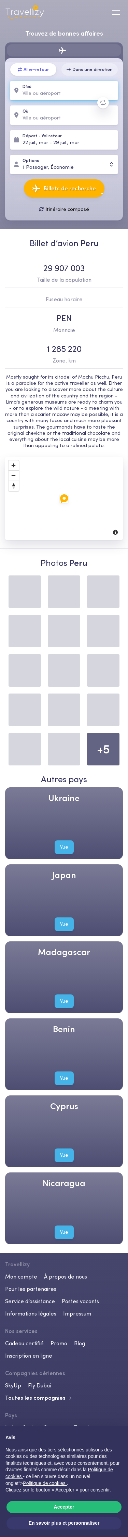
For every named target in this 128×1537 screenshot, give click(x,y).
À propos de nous (65, 1276)
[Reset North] (14, 486)
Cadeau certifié (24, 1343)
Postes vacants (80, 1301)
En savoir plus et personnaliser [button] (64, 1523)
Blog (79, 1343)
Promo (59, 1343)
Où (25, 111)
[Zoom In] (14, 465)
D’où (27, 87)
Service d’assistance (30, 1301)
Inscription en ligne (28, 1355)
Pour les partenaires (30, 1289)
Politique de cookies (45, 1483)
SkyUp (13, 1385)
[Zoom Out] (14, 476)
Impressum (77, 1313)
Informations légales (30, 1313)
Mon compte (21, 1276)
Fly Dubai (39, 1385)
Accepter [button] (64, 1507)
